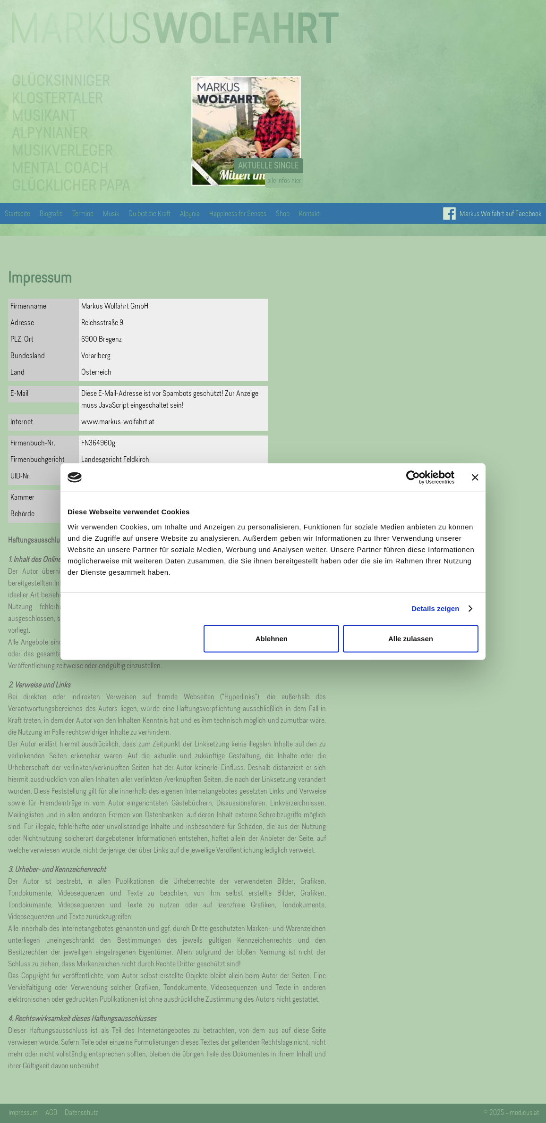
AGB (51, 1113)
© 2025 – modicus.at (511, 1113)
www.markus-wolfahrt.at (117, 422)
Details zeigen (435, 608)
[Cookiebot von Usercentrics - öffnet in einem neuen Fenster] (413, 477)
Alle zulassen (410, 638)
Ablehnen (272, 638)
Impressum (23, 1113)
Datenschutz (81, 1113)
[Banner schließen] (475, 477)
